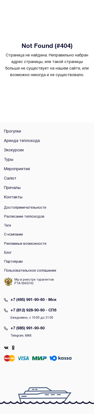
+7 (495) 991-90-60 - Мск (33, 300)
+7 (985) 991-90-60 (28, 328)
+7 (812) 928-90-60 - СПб (33, 310)
